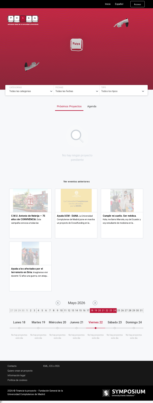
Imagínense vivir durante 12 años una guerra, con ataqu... (29, 272)
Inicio (108, 4)
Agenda (91, 106)
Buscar (122, 57)
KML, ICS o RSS (51, 366)
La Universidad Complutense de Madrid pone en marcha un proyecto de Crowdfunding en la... (76, 219)
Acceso (137, 4)
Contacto (12, 366)
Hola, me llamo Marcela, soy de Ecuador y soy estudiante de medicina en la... (122, 219)
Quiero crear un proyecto (20, 370)
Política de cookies (17, 380)
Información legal (16, 375)
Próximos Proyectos (69, 106)
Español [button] (121, 4)
